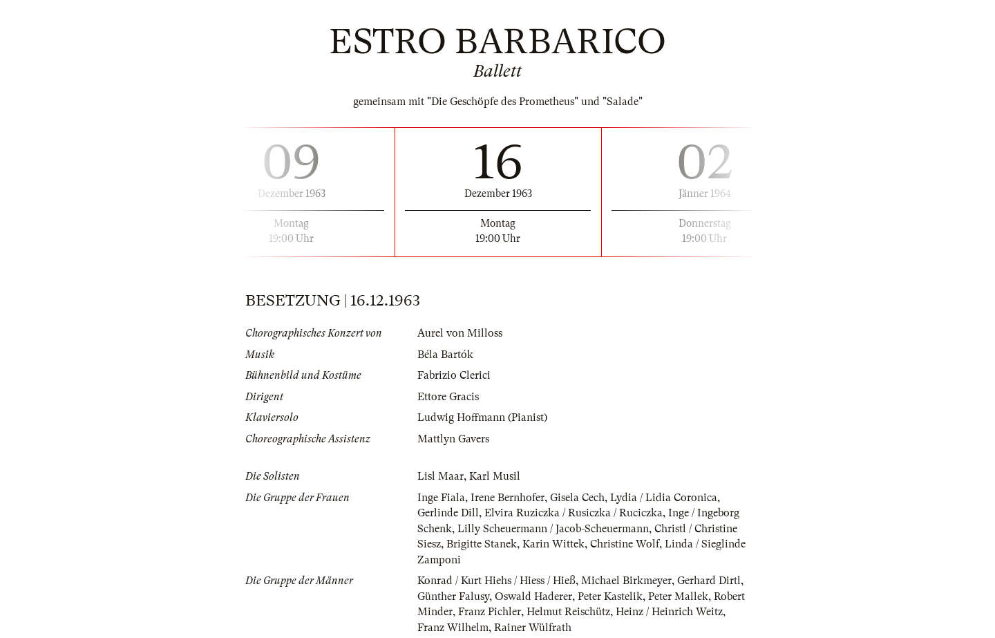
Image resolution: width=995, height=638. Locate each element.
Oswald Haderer (533, 596)
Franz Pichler (489, 612)
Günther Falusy (453, 596)
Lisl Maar (440, 476)
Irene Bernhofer (507, 497)
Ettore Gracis (448, 397)
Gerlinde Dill (448, 513)
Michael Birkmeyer (626, 580)
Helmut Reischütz (568, 612)
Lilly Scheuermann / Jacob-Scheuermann (553, 529)
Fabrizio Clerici (454, 375)
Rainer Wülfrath (532, 627)
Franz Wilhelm (453, 627)
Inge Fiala (441, 497)
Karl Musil (494, 476)
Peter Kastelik (610, 596)
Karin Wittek (553, 544)
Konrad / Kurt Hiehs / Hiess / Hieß (496, 580)
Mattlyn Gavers (453, 439)
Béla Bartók (445, 354)
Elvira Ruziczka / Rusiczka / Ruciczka (573, 513)
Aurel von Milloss (459, 333)
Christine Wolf (624, 544)
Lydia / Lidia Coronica (663, 497)
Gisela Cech (577, 497)
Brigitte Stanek (481, 544)
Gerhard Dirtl (709, 580)
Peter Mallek (678, 596)
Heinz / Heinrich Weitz (669, 612)
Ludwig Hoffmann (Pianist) (482, 417)
